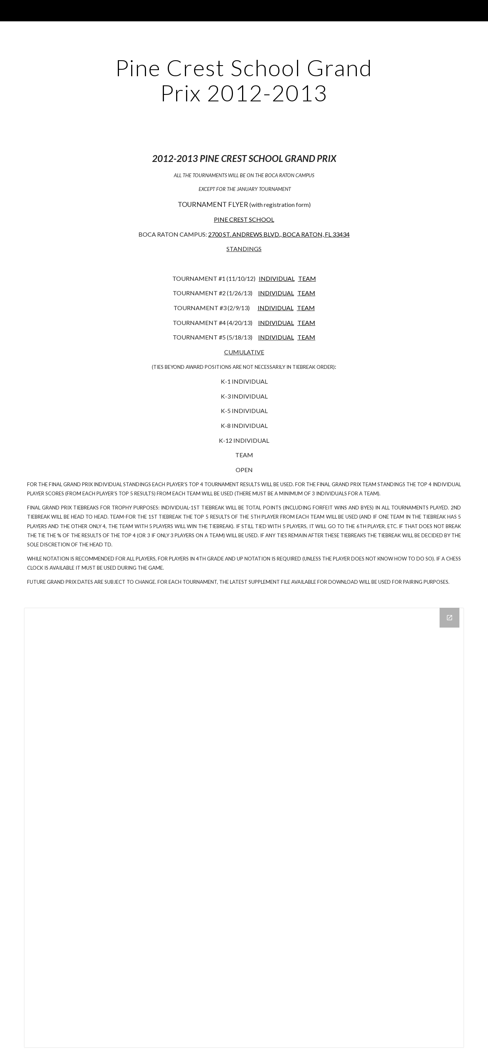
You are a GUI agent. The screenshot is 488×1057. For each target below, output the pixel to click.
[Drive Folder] (244, 827)
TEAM (307, 278)
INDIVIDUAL (277, 278)
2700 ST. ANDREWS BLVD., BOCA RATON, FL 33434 (279, 234)
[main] (244, 80)
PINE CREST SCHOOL (244, 219)
